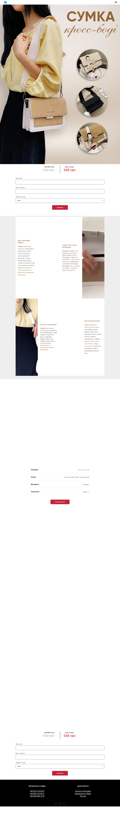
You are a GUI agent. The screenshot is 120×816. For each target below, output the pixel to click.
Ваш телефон (20, 187)
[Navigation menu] (116, 2)
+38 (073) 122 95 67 (37, 709)
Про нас (83, 714)
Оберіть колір (20, 197)
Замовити (60, 207)
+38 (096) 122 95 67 (37, 711)
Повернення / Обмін (83, 711)
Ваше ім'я (19, 178)
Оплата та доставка (83, 709)
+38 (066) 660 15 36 (37, 714)
